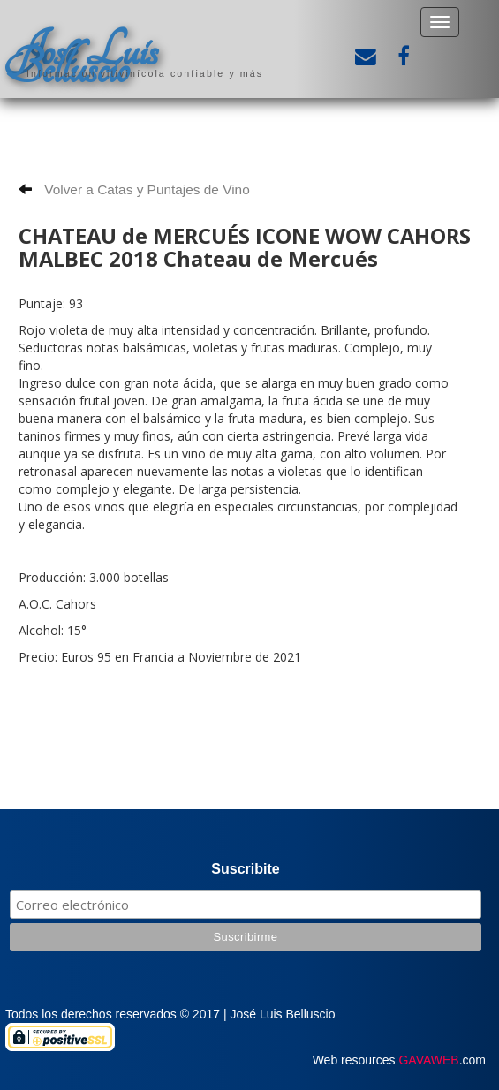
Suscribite (245, 868)
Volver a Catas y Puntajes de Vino (134, 189)
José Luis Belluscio (81, 59)
